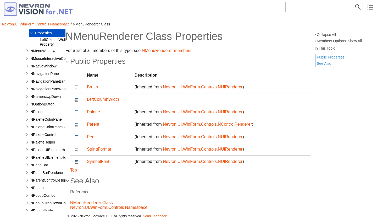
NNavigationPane (44, 74)
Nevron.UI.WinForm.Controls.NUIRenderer (202, 87)
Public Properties (331, 57)
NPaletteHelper (42, 142)
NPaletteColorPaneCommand (54, 127)
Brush (92, 87)
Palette (93, 112)
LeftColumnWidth (103, 99)
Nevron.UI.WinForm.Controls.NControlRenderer (207, 124)
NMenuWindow (42, 51)
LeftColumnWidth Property (54, 42)
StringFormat (99, 149)
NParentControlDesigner (50, 180)
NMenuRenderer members (166, 50)
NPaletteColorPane (46, 119)
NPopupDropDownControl (51, 203)
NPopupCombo (43, 195)
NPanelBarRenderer (46, 173)
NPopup (37, 188)
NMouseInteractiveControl (51, 58)
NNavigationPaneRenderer (52, 89)
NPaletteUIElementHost (49, 150)
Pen (90, 137)
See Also (324, 63)
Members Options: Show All (339, 41)
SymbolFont (98, 161)
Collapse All (326, 35)
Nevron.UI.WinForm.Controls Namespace (36, 24)
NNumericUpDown (45, 96)
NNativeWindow (43, 66)
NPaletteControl (43, 134)
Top (73, 170)
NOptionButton (42, 104)
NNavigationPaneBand (49, 81)
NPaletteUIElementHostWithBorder (58, 157)
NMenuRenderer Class (91, 202)
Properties (43, 33)
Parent (93, 124)
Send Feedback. (155, 216)
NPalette (37, 112)
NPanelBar (39, 165)
